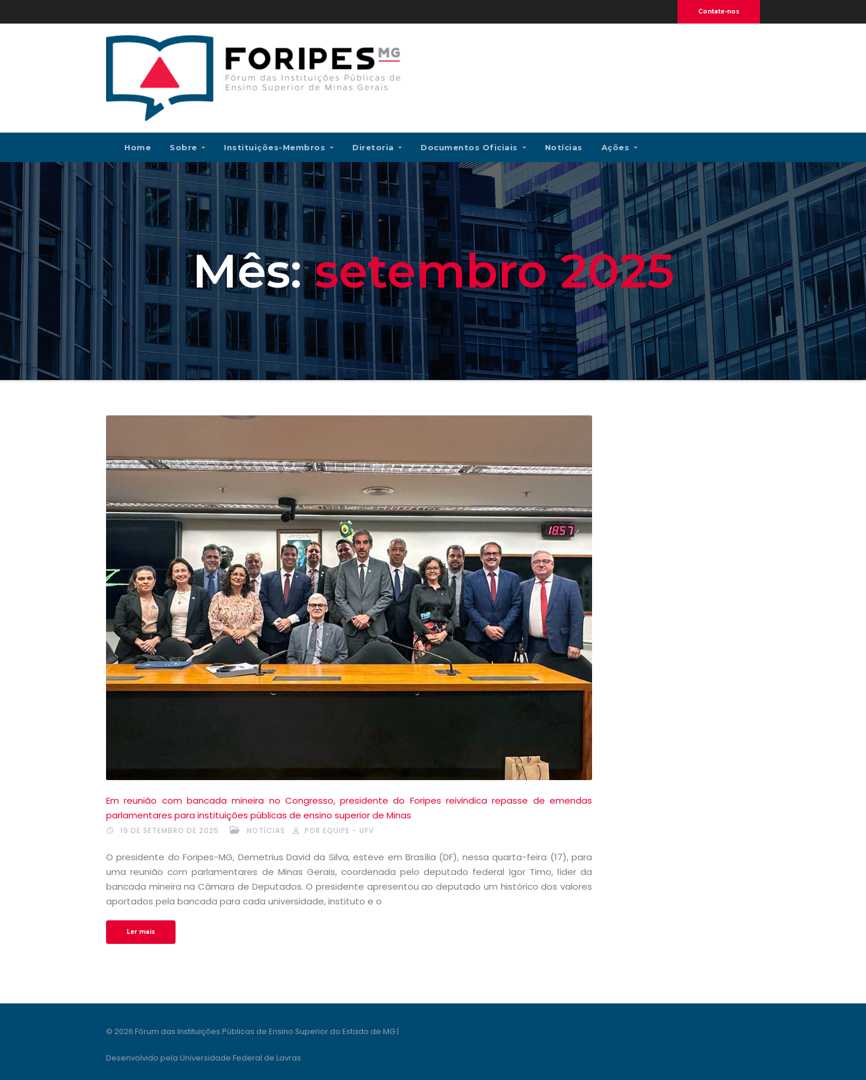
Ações (619, 147)
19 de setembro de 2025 (169, 830)
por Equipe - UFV (339, 830)
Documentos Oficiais (473, 147)
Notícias (564, 147)
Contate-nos (718, 11)
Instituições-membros (278, 147)
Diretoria (377, 147)
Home (137, 147)
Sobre (187, 147)
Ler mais (141, 932)
